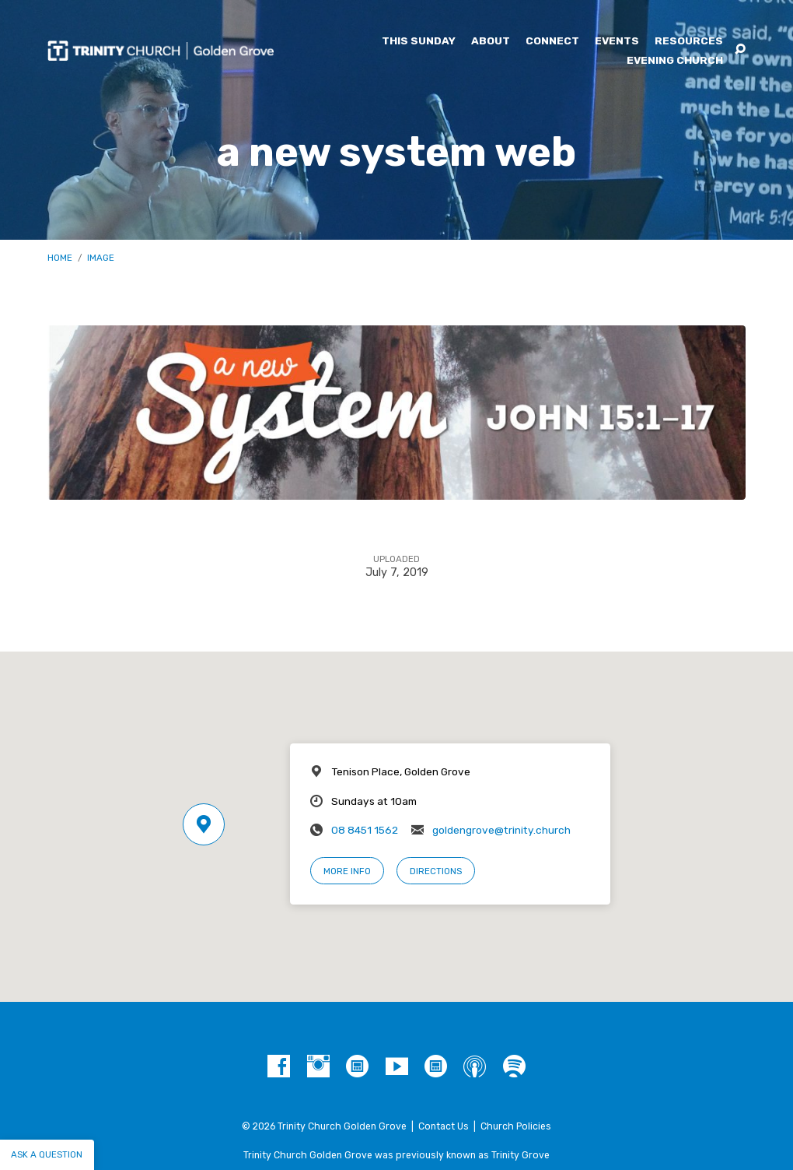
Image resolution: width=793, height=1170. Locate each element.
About (490, 41)
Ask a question (46, 1154)
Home (59, 257)
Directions (436, 871)
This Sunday (419, 41)
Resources (689, 41)
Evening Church (675, 60)
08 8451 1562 (364, 830)
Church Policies (515, 1126)
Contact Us (443, 1126)
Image (100, 257)
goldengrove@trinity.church (501, 830)
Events (617, 41)
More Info (347, 871)
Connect (552, 41)
